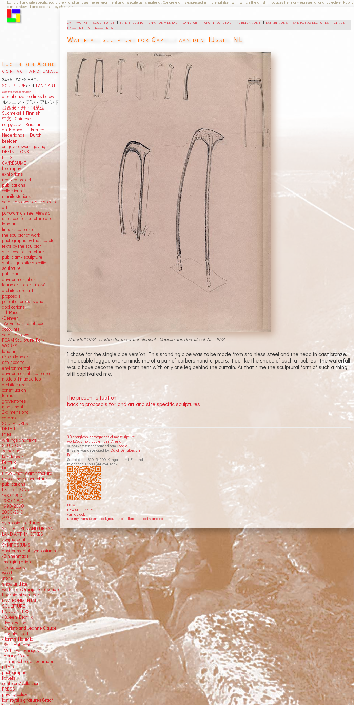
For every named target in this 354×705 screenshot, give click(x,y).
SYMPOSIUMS (16, 545)
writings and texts (19, 440)
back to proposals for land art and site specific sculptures (133, 403)
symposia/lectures (311, 22)
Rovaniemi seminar (20, 595)
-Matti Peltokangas (20, 650)
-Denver (10, 318)
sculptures (104, 22)
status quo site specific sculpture (24, 265)
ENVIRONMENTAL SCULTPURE (19, 603)
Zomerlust (12, 451)
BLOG (7, 157)
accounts (104, 27)
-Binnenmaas (15, 556)
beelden (10, 141)
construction (14, 390)
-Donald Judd (15, 634)
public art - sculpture (22, 257)
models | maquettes (21, 379)
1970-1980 (12, 495)
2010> (8, 517)
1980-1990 (12, 501)
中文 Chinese (16, 119)
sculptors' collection (21, 683)
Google (122, 445)
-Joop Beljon (14, 622)
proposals (11, 296)
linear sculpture (17, 229)
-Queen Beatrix (17, 617)
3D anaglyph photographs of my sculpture (101, 436)
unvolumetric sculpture (24, 479)
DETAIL (9, 429)
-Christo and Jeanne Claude (29, 628)
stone (7, 578)
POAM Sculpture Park (23, 340)
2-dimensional (16, 412)
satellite (9, 335)
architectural (217, 22)
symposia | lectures (21, 523)
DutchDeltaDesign (125, 450)
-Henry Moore (15, 656)
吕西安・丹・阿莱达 (23, 108)
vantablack (76, 514)
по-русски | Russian (22, 124)
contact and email (30, 70)
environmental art (19, 279)
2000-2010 (12, 512)
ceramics (11, 417)
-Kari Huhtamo (16, 645)
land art (190, 22)
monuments (14, 407)
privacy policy (14, 694)
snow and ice (14, 584)
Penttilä (73, 454)
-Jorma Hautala (17, 639)
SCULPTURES (15, 423)
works (82, 22)
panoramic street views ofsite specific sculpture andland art (27, 218)
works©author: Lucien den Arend (94, 441)
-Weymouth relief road (23, 323)
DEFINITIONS (15, 152)
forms (7, 395)
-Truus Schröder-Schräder (28, 661)
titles (7, 434)
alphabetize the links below (28, 96)
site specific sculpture (23, 251)
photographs (14, 672)
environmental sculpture (26, 373)
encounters (78, 27)
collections (12, 191)
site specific (131, 22)
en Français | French (23, 130)
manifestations (16, 196)
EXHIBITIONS (15, 489)
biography (11, 168)
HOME (72, 504)
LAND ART (45, 85)
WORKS (9, 345)
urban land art (16, 357)
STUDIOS (11, 445)
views (23, 335)
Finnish (32, 113)
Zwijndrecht (13, 539)
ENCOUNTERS (16, 611)
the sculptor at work (21, 235)
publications (248, 22)
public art (11, 274)
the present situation (91, 397)
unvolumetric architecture (27, 473)
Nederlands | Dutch (22, 135)
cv (69, 22)
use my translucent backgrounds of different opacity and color (117, 518)
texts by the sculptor (21, 246)
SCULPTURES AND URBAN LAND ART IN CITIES (27, 531)
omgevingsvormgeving (23, 146)
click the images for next (16, 91)
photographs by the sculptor (29, 240)
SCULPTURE (13, 85)
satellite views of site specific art (29, 204)
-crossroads (13, 567)
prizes (8, 667)
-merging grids (16, 562)
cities (339, 22)
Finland (9, 467)
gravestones (14, 401)
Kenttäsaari (13, 456)
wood (7, 573)
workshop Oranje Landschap (30, 589)
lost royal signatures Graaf (27, 700)
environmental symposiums (29, 551)
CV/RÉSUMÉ (14, 163)
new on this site (80, 509)
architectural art (17, 290)
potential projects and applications (22, 304)
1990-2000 (13, 506)
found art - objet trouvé (24, 285)
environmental (163, 22)
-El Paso (10, 312)
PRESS (8, 689)
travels (8, 678)
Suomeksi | (13, 113)
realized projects (18, 180)
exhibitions (277, 22)
